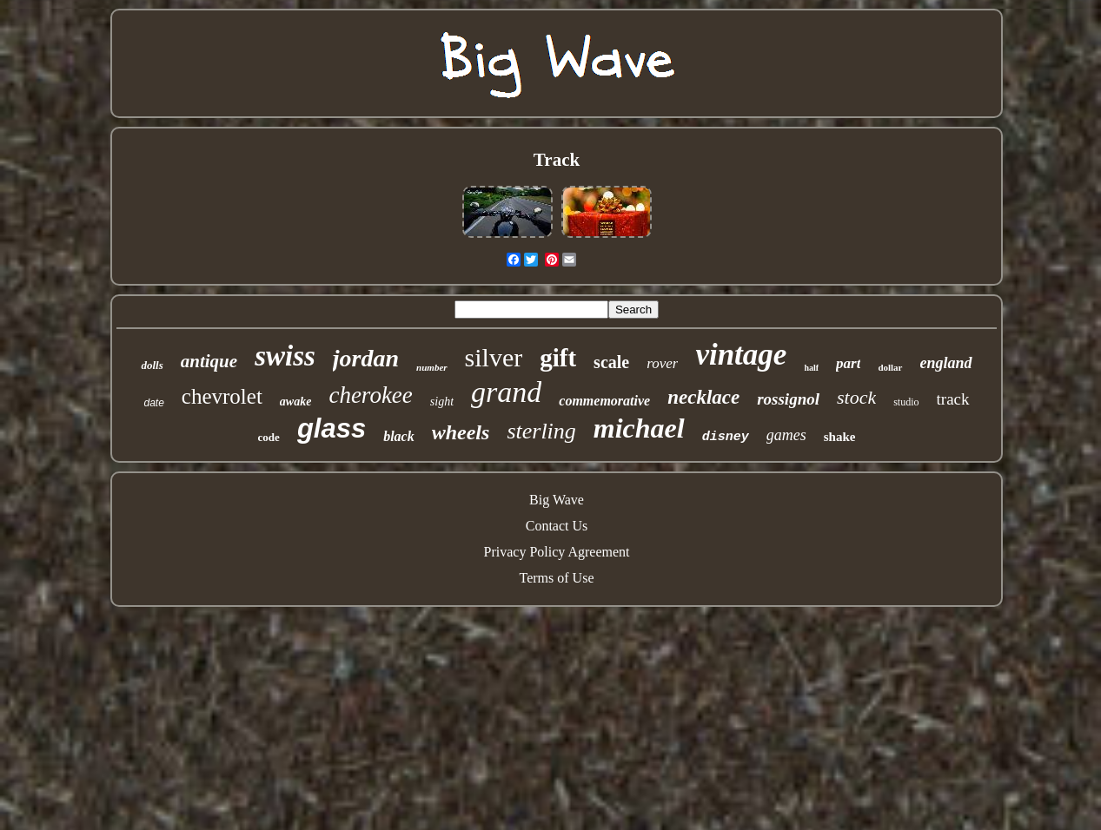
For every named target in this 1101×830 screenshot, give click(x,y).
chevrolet (222, 396)
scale (611, 362)
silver (494, 357)
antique (209, 361)
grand (506, 392)
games (786, 435)
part (848, 363)
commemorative (604, 400)
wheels (461, 432)
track (953, 399)
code (269, 437)
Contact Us (557, 525)
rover (662, 363)
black (399, 436)
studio (906, 402)
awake (296, 401)
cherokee (370, 395)
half (811, 367)
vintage (740, 355)
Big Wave (556, 499)
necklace (703, 397)
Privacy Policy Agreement (557, 551)
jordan (366, 358)
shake (840, 437)
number (431, 367)
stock (856, 397)
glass (331, 428)
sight (442, 401)
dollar (890, 367)
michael (639, 428)
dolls (151, 365)
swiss (285, 356)
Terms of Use (557, 577)
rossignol (788, 399)
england (946, 363)
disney (725, 437)
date (153, 403)
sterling (541, 431)
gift (558, 358)
